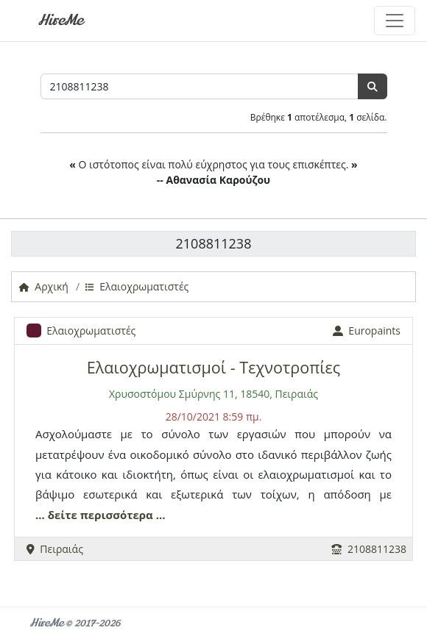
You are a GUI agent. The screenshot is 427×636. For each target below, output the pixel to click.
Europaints (366, 330)
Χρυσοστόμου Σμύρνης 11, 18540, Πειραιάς (213, 394)
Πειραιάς (55, 549)
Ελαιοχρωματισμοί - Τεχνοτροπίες (214, 367)
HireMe (60, 20)
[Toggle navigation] (394, 20)
